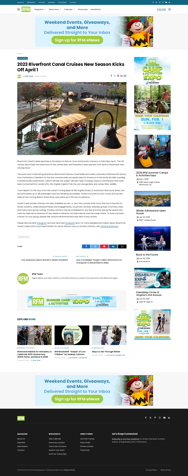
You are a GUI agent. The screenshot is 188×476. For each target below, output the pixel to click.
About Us (20, 2)
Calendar (69, 9)
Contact (73, 2)
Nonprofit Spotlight (26, 348)
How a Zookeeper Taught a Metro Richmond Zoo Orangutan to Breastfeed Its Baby (99, 261)
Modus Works (69, 470)
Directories (55, 9)
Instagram (42, 223)
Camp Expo (62, 2)
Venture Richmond (109, 226)
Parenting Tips (98, 348)
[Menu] (18, 9)
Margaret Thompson (78, 358)
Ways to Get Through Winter (106, 351)
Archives (41, 2)
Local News (22, 58)
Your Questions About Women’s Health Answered (44, 260)
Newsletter (96, 9)
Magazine (40, 9)
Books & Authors (62, 348)
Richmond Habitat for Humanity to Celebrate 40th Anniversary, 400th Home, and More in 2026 (34, 354)
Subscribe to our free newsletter (125, 439)
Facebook (70, 223)
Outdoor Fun (24, 237)
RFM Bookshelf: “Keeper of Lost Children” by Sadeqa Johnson (70, 353)
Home (19, 54)
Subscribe (161, 9)
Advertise (51, 2)
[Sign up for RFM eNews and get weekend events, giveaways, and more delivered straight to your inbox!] (94, 31)
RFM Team (29, 76)
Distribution (31, 2)
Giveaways (83, 9)
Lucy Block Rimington (116, 355)
